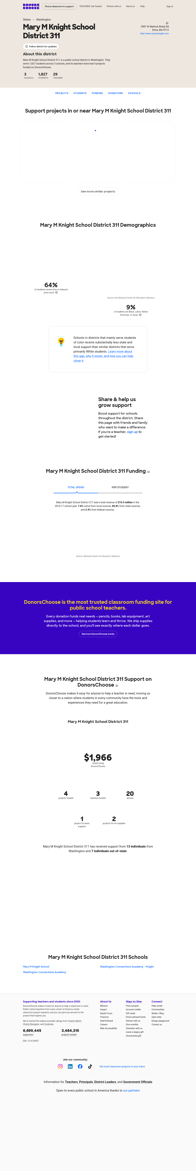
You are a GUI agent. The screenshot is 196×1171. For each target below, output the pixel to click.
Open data (156, 1017)
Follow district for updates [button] (41, 46)
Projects (61, 93)
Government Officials (137, 1082)
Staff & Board (106, 1021)
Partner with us (114, 6)
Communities (158, 1009)
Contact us (157, 1024)
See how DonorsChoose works (98, 634)
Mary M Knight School (36, 966)
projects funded (79, 1032)
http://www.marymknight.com (154, 33)
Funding (97, 93)
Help (142, 6)
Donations (115, 93)
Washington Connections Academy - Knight (127, 966)
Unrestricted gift (133, 1036)
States (27, 19)
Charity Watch (74, 1021)
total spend (76, 487)
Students (80, 93)
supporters (40, 1032)
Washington (43, 19)
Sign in (169, 6)
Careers (103, 1024)
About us (130, 6)
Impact (103, 1009)
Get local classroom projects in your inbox (122, 1066)
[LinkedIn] (70, 1066)
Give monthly (132, 1024)
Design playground (160, 1021)
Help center (157, 1006)
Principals (86, 1082)
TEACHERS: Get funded (90, 6)
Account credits (133, 1009)
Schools (134, 93)
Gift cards (130, 1013)
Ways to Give (134, 1001)
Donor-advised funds (136, 1017)
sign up (132, 432)
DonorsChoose (31, 6)
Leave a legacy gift (135, 1032)
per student (120, 487)
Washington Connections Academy (44, 972)
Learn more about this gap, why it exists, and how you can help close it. (103, 356)
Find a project (132, 1006)
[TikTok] (90, 1066)
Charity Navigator (31, 1024)
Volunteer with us (134, 1028)
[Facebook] (80, 1066)
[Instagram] (60, 1066)
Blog (161, 1013)
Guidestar (48, 1024)
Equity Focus (106, 1013)
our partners (131, 1090)
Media (155, 1013)
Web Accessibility (108, 1028)
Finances (104, 1017)
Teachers (71, 1082)
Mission (104, 1006)
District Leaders (105, 1082)
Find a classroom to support (59, 6)
